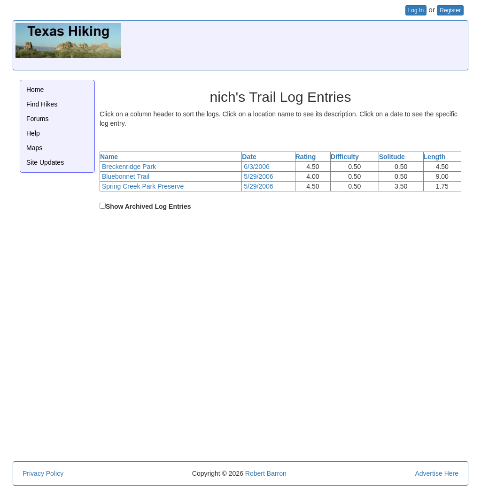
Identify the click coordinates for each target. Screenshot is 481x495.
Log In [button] (416, 10)
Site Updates (45, 162)
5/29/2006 (258, 176)
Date (249, 156)
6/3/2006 (257, 166)
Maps (34, 148)
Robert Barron (266, 473)
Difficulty (345, 156)
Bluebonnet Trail (125, 176)
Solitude (392, 156)
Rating (305, 156)
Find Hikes (41, 104)
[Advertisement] (294, 44)
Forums (37, 118)
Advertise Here (436, 473)
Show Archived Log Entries (148, 206)
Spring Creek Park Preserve (143, 186)
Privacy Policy (43, 473)
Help (33, 133)
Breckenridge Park (129, 166)
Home (35, 89)
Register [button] (450, 10)
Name (109, 156)
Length (435, 156)
